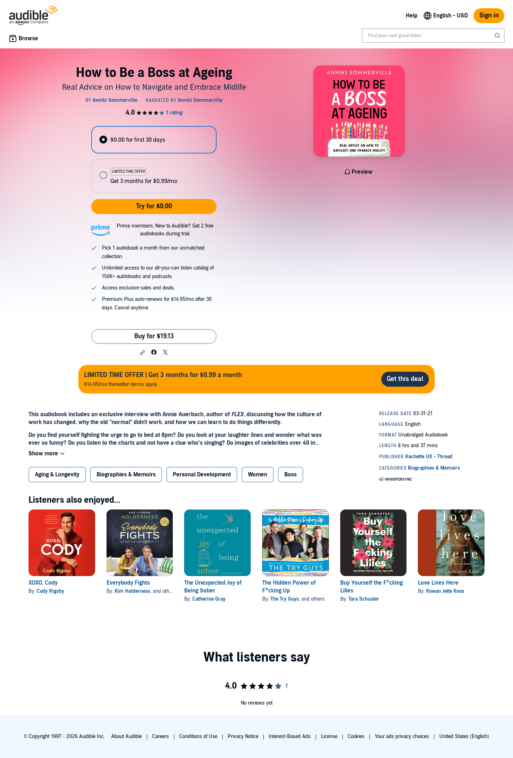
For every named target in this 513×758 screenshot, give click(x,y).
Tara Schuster (363, 599)
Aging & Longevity (57, 474)
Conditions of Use (198, 736)
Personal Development (202, 474)
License (329, 736)
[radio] (154, 139)
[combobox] (433, 35)
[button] (142, 352)
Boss (290, 474)
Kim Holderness (132, 591)
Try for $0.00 (154, 206)
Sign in (489, 15)
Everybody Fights (128, 582)
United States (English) (464, 736)
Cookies (356, 736)
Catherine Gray (209, 599)
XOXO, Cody (43, 582)
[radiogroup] (154, 159)
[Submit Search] (498, 35)
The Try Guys (284, 599)
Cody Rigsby (50, 591)
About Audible (126, 736)
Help (412, 15)
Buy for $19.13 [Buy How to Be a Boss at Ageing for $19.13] (154, 336)
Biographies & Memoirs (126, 474)
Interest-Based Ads (290, 736)
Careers (160, 736)
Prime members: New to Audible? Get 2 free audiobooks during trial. (165, 230)
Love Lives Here (438, 582)
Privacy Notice (243, 736)
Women (257, 474)
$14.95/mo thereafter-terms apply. (163, 379)
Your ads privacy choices (402, 736)
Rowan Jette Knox (445, 591)
